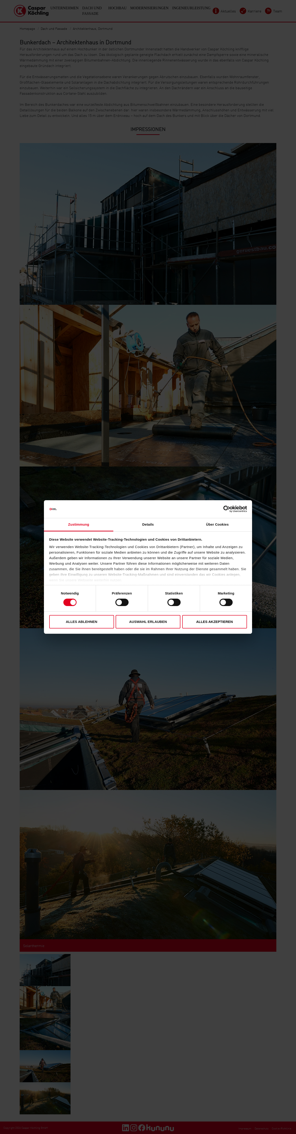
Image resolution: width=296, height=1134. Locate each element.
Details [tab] (148, 524)
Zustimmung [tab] (78, 524)
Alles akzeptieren (214, 622)
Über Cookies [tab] (217, 524)
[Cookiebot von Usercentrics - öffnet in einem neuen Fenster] (227, 509)
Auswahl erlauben (148, 622)
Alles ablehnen (81, 622)
